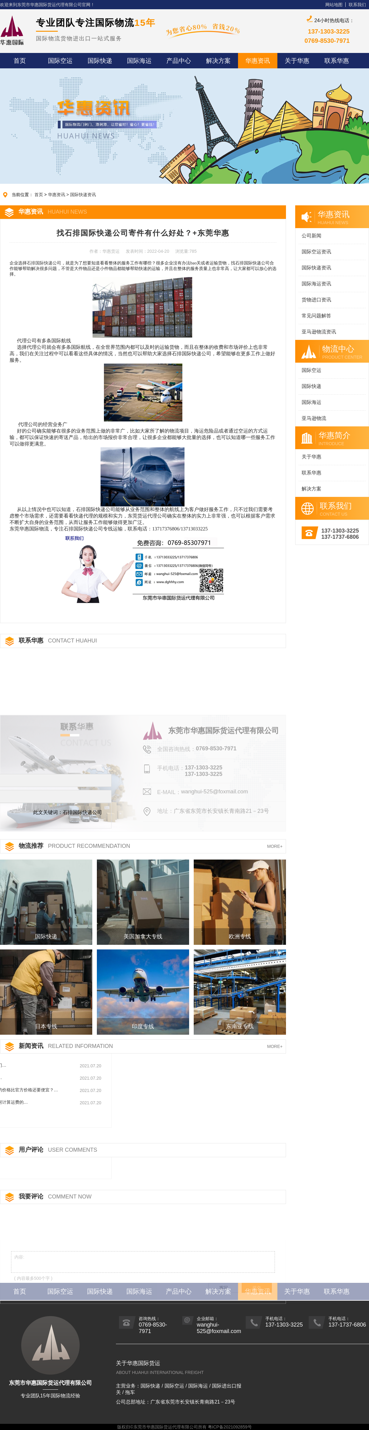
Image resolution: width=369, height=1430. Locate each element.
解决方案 (311, 488)
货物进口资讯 (316, 299)
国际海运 (311, 402)
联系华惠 (311, 472)
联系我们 (357, 4)
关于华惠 (311, 456)
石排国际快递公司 (44, 263)
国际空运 (311, 370)
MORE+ (275, 846)
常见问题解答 (316, 315)
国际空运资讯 (316, 251)
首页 (38, 194)
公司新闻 (311, 235)
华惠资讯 (56, 194)
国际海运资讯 (316, 283)
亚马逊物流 (314, 418)
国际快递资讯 (83, 194)
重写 (223, 1308)
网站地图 (334, 4)
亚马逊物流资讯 (319, 331)
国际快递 (311, 386)
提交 (256, 1308)
